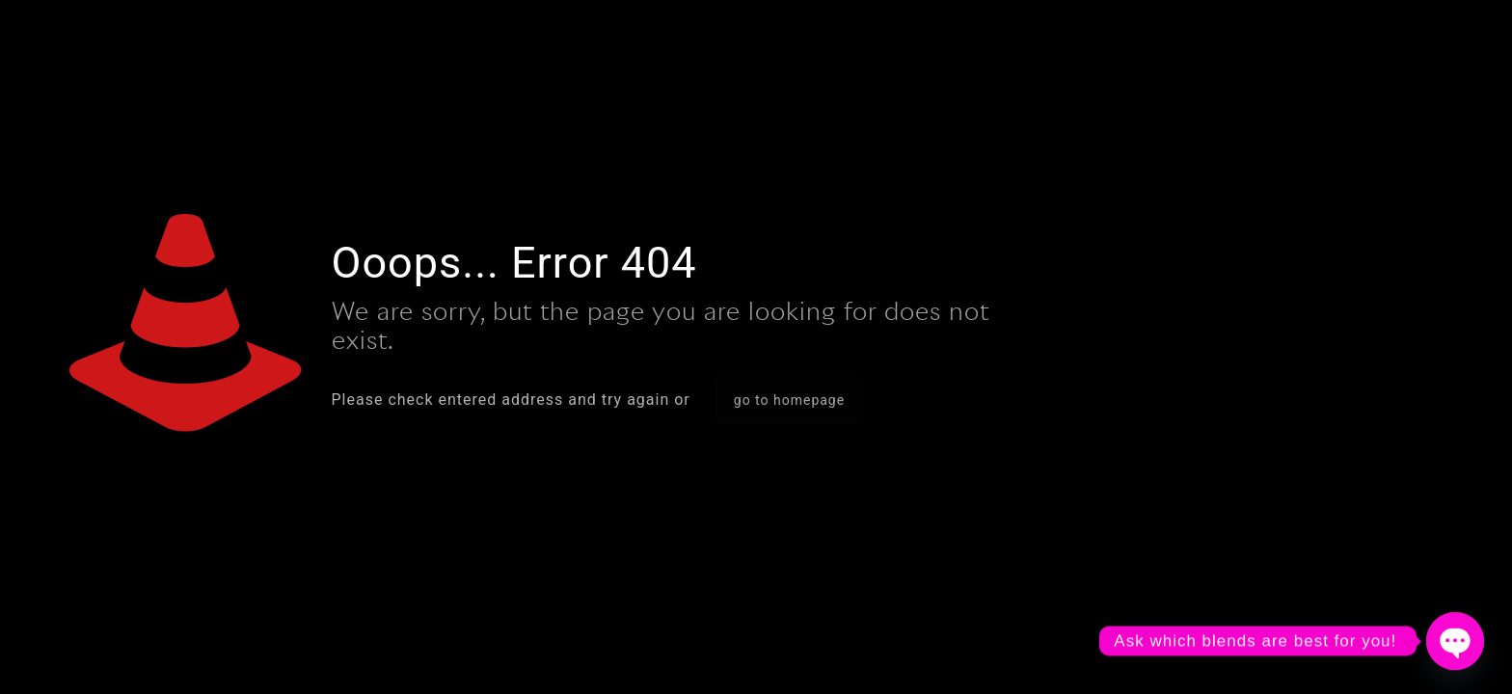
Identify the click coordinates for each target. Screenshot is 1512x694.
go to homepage (789, 400)
